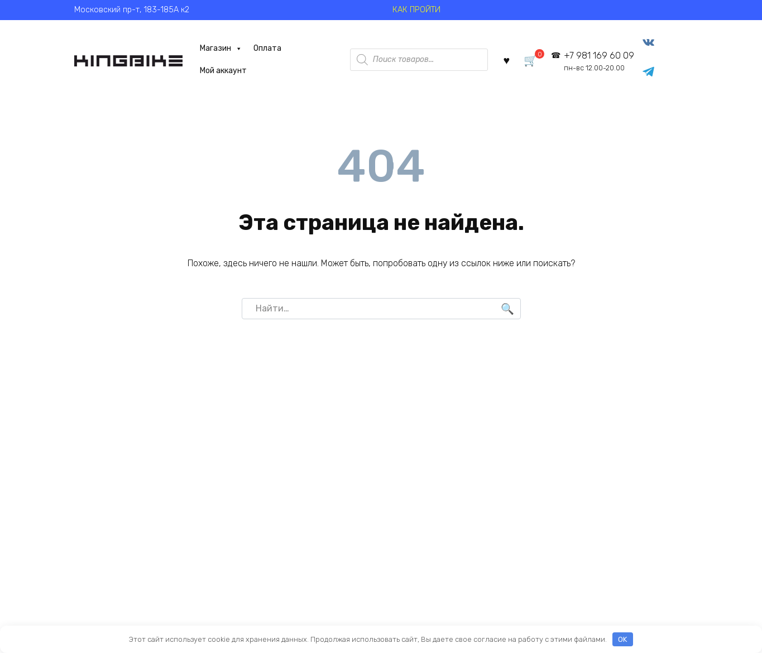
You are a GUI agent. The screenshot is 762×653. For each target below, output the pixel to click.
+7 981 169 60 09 (599, 61)
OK (622, 639)
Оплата (267, 48)
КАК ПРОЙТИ (416, 10)
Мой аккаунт (223, 70)
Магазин (221, 48)
